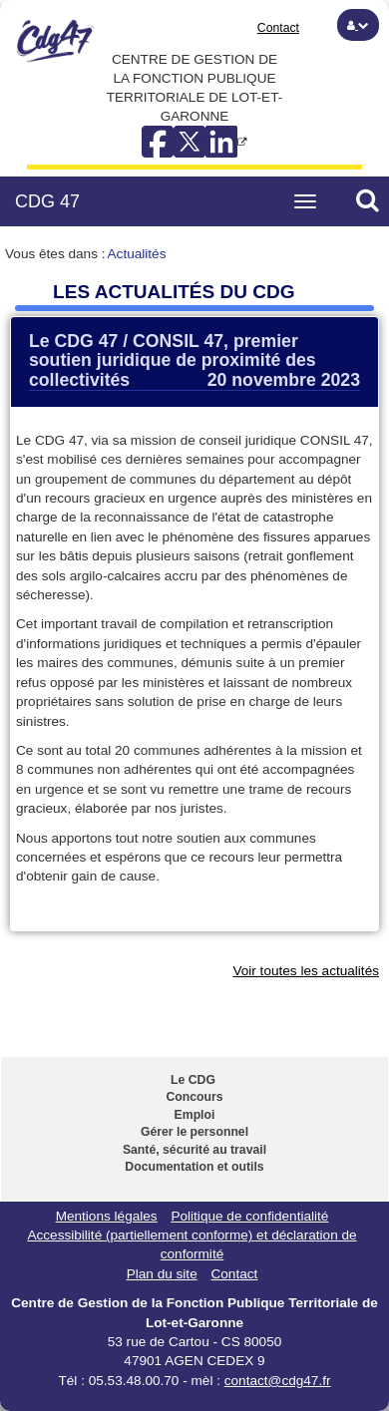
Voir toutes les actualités (305, 970)
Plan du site (162, 1273)
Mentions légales (107, 1216)
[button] (358, 25)
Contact (278, 28)
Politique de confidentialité (249, 1216)
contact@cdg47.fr (277, 1380)
